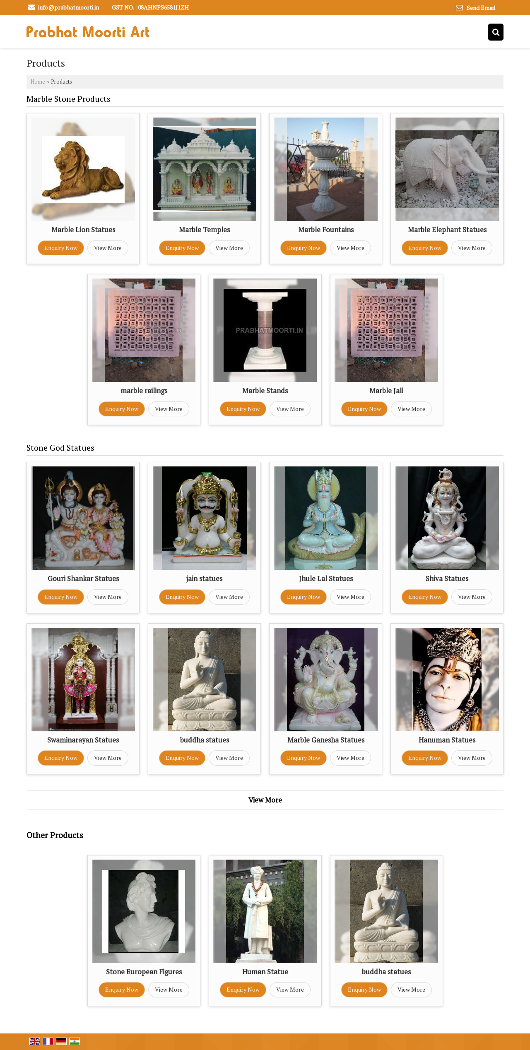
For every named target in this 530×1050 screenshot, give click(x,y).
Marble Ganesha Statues (325, 740)
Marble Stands (265, 390)
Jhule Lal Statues (326, 578)
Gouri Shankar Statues (83, 578)
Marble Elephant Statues (447, 229)
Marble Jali (386, 390)
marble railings (143, 390)
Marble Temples (204, 229)
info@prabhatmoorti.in (68, 7)
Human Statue (265, 971)
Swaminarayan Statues (83, 740)
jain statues (204, 578)
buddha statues (204, 740)
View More (108, 248)
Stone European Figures (144, 971)
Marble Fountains (326, 229)
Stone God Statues (60, 447)
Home (38, 81)
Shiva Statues (447, 578)
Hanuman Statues (447, 740)
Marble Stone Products (68, 99)
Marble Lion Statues (83, 229)
